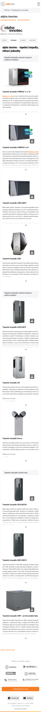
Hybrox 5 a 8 (33, 152)
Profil (4, 40)
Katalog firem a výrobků (20, 10)
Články (23, 40)
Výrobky (13, 40)
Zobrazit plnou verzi (20, 689)
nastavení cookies (20, 708)
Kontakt (32, 40)
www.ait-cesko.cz (23, 20)
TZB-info (7, 10)
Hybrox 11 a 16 (7, 96)
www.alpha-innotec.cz (8, 20)
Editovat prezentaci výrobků (8, 649)
